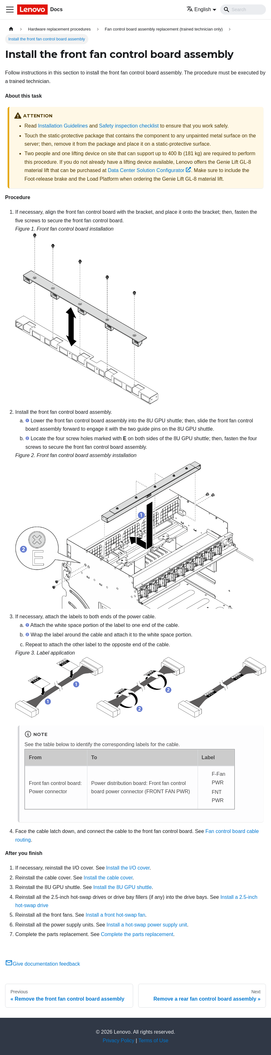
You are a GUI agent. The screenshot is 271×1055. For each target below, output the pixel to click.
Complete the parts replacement (137, 934)
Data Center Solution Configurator (149, 170)
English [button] (198, 9)
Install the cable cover (108, 877)
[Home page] (11, 29)
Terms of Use (153, 1040)
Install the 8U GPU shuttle (122, 887)
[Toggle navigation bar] (10, 9)
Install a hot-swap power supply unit (146, 924)
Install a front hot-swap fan (115, 915)
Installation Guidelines (63, 125)
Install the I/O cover (128, 868)
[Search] (243, 9)
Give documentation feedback (42, 964)
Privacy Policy (118, 1040)
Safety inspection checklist (129, 125)
